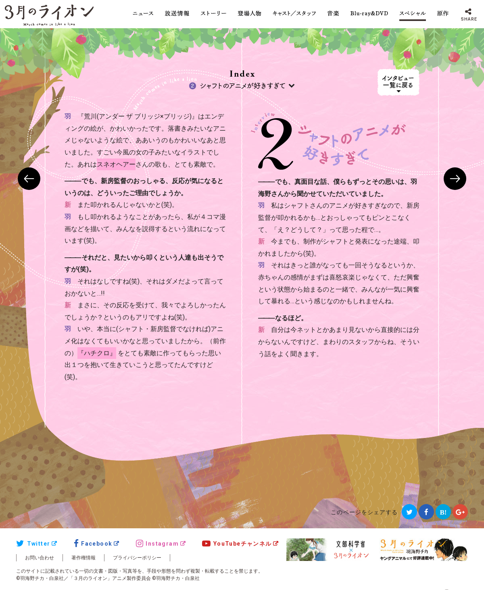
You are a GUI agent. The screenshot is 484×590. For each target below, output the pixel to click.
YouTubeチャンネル (236, 543)
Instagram (157, 543)
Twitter (33, 543)
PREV (29, 178)
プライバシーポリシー (137, 558)
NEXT (455, 178)
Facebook (93, 543)
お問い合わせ (39, 558)
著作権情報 (83, 558)
